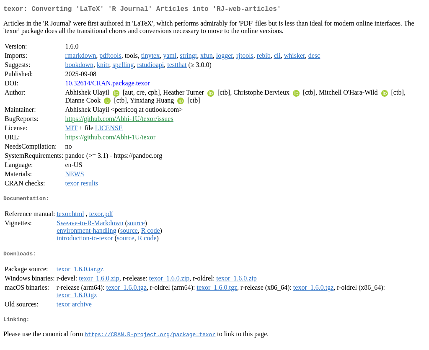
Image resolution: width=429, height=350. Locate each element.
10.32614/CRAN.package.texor (107, 84)
